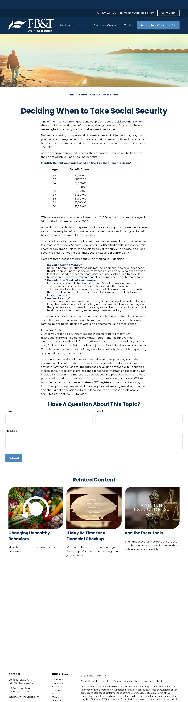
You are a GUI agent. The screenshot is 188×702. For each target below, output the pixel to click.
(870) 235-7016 (106, 3)
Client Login (168, 3)
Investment (58, 674)
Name (9, 402)
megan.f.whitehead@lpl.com (137, 3)
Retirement (58, 670)
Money (55, 688)
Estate (55, 677)
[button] (65, 16)
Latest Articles (59, 695)
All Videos (57, 698)
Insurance (57, 681)
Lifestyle (56, 691)
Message (11, 421)
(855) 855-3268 (26, 674)
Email (99, 402)
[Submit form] (13, 449)
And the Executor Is (144, 524)
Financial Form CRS (96, 666)
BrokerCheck (155, 672)
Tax (53, 684)
